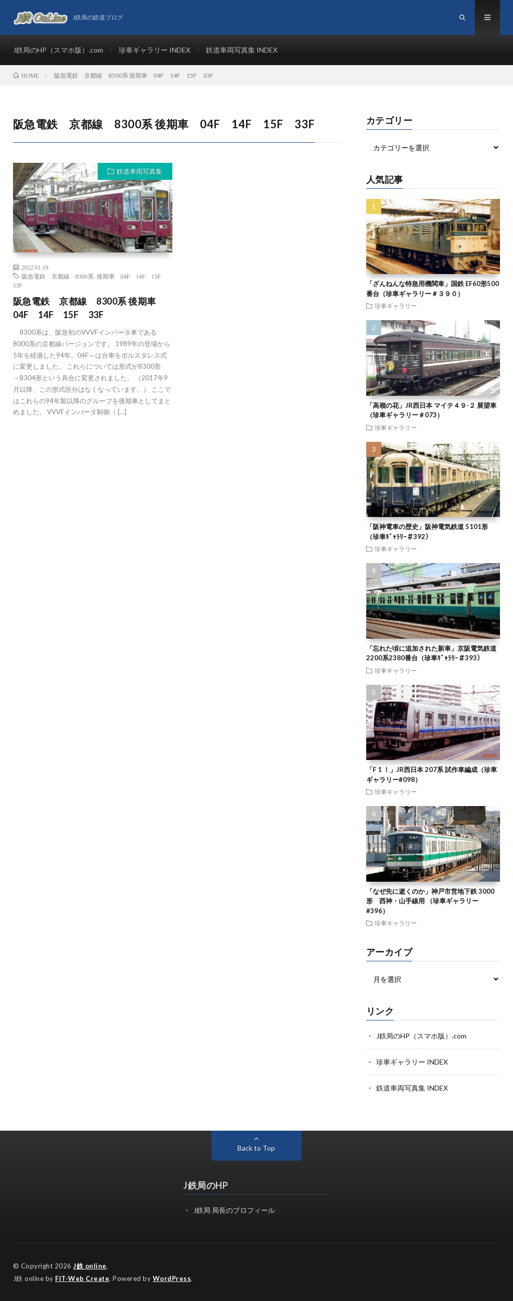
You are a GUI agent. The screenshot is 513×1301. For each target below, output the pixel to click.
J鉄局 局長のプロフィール (234, 1210)
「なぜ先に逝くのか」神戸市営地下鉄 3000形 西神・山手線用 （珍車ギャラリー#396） (430, 901)
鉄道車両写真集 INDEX (242, 50)
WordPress (172, 1278)
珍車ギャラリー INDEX (154, 50)
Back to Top (256, 1148)
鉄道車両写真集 (139, 171)
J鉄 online (90, 1266)
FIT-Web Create (82, 1278)
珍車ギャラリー (396, 306)
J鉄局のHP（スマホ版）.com (58, 50)
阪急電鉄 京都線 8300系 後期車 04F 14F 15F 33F (89, 308)
